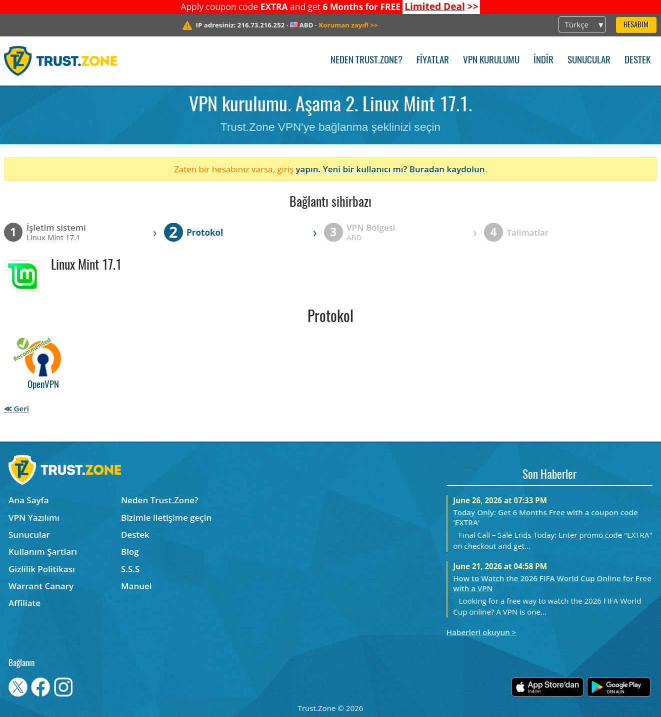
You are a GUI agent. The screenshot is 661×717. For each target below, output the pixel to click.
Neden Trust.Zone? (366, 60)
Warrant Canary (41, 586)
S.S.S (130, 569)
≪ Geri (16, 408)
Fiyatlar (432, 60)
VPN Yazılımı (34, 517)
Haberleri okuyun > (481, 632)
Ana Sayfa (28, 500)
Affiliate (24, 603)
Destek (637, 60)
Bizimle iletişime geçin (166, 517)
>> (441, 6)
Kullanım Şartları (42, 551)
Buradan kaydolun (447, 169)
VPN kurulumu (491, 60)
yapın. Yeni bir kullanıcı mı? (352, 169)
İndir (544, 60)
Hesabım (636, 25)
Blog (130, 551)
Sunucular (589, 60)
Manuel (136, 586)
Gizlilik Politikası (41, 569)
